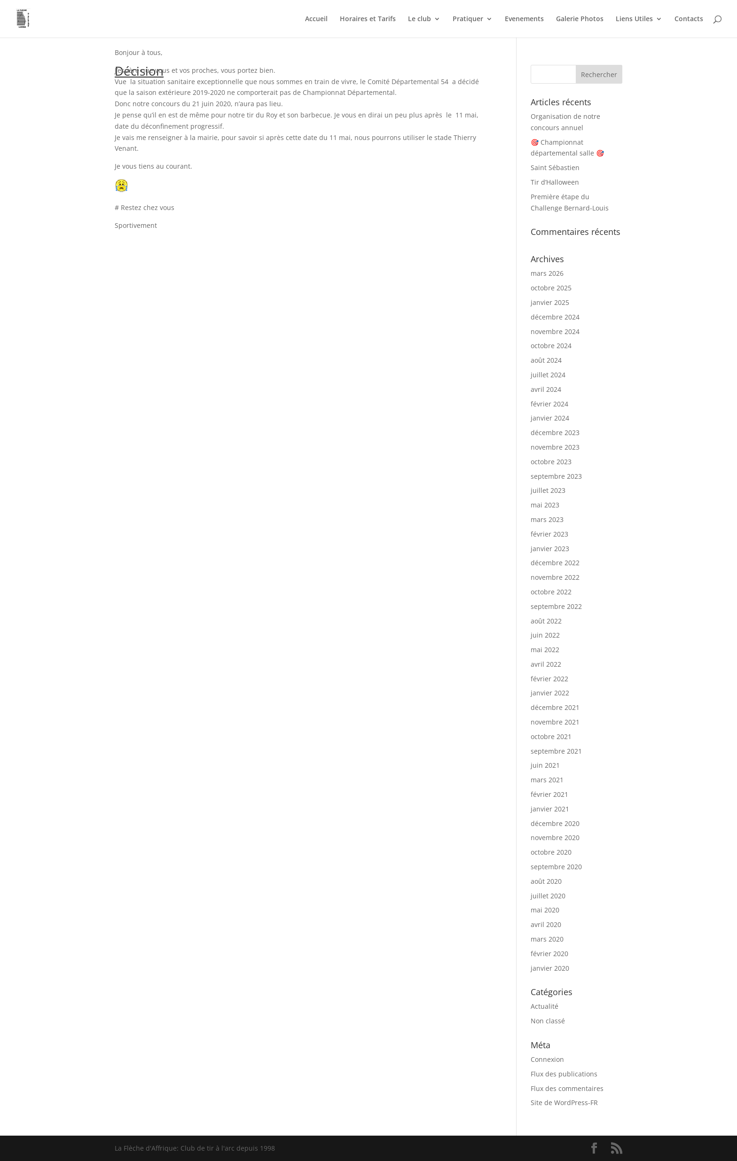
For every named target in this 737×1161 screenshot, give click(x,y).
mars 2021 (547, 779)
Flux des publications (564, 1073)
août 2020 (546, 881)
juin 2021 (545, 765)
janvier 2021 (550, 808)
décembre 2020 (555, 823)
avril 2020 (546, 924)
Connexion (547, 1059)
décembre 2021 (555, 707)
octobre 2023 (551, 461)
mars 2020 (547, 939)
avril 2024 (546, 389)
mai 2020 (545, 909)
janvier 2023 (550, 548)
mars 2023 (547, 519)
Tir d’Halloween (555, 182)
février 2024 (549, 403)
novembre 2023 (555, 447)
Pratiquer (468, 19)
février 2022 (549, 678)
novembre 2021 (555, 721)
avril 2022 (546, 664)
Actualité (544, 1006)
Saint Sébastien (555, 167)
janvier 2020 (550, 968)
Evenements (524, 19)
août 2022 (546, 620)
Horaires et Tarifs (368, 19)
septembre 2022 (556, 606)
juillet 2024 (548, 374)
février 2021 (549, 794)
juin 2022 (545, 635)
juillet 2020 (548, 895)
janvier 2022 (550, 692)
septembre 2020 (556, 866)
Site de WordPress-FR (564, 1102)
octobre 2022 (551, 591)
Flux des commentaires (567, 1088)
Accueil (316, 19)
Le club (419, 19)
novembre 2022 (555, 577)
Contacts (688, 19)
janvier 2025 (550, 302)
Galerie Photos (580, 19)
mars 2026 (547, 273)
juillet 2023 (548, 490)
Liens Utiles (634, 19)
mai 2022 (545, 649)
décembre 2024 (555, 316)
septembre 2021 (556, 751)
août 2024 (546, 360)
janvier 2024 (550, 417)
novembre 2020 (555, 837)
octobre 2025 (551, 287)
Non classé (548, 1020)
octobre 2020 (551, 852)
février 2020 (549, 953)
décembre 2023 (555, 432)
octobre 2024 (551, 345)
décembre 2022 (555, 562)
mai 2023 (545, 504)
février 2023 (549, 534)
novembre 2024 (555, 331)
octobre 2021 (551, 736)
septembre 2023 (556, 476)
